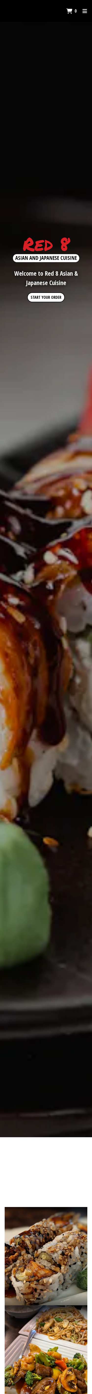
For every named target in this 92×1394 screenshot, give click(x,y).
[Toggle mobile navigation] (84, 11)
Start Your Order (46, 297)
